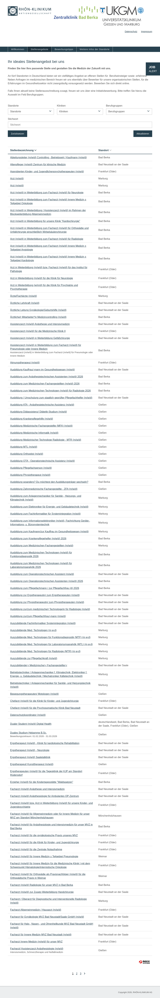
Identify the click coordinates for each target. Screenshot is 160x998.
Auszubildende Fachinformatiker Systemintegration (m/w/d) (43, 623)
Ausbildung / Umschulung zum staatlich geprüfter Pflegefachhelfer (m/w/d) (51, 397)
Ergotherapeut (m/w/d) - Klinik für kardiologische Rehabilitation (44, 743)
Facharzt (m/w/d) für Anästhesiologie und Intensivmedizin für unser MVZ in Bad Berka (51, 826)
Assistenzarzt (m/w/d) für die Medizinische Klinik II (38, 331)
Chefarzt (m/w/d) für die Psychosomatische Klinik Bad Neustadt (45, 708)
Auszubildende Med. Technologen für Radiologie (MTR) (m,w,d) (45, 651)
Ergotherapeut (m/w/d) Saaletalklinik (30, 757)
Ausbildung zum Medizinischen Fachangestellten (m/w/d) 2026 (45, 383)
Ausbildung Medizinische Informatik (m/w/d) (34, 432)
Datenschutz (131, 31)
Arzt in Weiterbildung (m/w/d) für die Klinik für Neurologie (41, 278)
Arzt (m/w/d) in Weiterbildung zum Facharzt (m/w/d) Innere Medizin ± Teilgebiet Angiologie (48, 248)
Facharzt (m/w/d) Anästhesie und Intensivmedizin (37, 789)
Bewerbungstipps (64, 49)
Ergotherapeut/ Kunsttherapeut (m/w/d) (31, 764)
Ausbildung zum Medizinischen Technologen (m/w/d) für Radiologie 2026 (50, 390)
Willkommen (17, 49)
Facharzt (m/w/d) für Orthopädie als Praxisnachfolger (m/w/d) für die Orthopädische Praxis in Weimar (47, 876)
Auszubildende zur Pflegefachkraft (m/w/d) (33, 658)
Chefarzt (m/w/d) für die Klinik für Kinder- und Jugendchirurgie (44, 701)
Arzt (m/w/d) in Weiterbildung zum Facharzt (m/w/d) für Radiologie (46, 239)
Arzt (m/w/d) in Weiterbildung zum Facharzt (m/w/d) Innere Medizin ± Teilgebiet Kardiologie (48, 258)
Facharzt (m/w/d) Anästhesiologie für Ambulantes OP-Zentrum (44, 796)
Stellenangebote (39, 49)
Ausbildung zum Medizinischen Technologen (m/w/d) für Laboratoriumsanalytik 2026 (41, 565)
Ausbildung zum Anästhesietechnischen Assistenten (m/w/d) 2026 (46, 376)
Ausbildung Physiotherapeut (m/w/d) (30, 475)
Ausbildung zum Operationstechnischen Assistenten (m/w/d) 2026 (46, 581)
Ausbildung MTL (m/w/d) (23, 446)
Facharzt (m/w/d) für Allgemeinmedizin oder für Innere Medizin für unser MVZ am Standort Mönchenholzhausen (50, 816)
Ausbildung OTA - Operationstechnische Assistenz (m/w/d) (42, 461)
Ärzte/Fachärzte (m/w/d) (23, 296)
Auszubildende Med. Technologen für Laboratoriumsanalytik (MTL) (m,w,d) (51, 644)
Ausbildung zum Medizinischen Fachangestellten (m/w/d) (41, 545)
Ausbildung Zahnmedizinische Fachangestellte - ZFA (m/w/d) (43, 489)
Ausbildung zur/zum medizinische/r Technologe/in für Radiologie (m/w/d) (50, 609)
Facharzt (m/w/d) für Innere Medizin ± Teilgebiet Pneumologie (44, 856)
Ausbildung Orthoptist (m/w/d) (26, 454)
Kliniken (61, 105)
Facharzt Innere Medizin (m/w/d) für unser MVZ (36, 941)
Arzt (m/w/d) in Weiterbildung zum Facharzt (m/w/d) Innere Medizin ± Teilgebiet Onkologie (48, 201)
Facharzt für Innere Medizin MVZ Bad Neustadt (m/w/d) (40, 934)
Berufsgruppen (114, 105)
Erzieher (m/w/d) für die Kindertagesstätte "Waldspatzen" (41, 782)
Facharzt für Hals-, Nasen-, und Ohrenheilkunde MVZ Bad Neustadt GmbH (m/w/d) (51, 926)
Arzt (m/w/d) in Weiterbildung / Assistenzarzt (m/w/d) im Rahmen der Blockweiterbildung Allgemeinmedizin (48, 212)
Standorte (13, 105)
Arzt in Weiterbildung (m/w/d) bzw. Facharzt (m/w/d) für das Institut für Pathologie (48, 269)
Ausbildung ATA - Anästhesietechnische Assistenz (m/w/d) (42, 404)
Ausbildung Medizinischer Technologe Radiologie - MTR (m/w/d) (45, 439)
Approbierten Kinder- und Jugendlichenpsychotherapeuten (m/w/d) (47, 171)
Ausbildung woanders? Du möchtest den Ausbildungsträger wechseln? (49, 482)
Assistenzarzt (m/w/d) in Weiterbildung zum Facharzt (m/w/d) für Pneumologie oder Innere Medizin (45, 347)
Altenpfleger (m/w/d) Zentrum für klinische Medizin (38, 164)
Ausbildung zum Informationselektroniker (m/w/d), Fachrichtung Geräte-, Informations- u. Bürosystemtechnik (50, 522)
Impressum (146, 31)
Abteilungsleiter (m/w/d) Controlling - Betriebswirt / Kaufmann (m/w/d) (48, 157)
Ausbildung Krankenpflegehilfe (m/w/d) (31, 418)
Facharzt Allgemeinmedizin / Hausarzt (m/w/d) (35, 909)
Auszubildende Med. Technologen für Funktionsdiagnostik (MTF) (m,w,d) (50, 637)
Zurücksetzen (17, 133)
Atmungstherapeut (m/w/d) (25, 362)
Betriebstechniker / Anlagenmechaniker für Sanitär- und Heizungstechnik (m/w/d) (50, 685)
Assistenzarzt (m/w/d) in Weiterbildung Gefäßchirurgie (40, 338)
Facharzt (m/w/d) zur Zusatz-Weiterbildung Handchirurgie (42, 892)
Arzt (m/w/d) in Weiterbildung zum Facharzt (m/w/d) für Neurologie (46, 192)
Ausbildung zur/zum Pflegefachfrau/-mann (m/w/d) (38, 616)
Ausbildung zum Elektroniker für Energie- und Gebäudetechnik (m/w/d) (49, 506)
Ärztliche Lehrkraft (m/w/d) (24, 303)
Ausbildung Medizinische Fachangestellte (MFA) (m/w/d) (41, 425)
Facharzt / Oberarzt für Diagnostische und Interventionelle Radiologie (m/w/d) (48, 901)
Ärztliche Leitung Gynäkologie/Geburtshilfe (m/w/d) (38, 310)
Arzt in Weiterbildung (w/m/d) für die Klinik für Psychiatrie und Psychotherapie (44, 287)
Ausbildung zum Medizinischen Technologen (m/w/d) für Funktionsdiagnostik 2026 (41, 554)
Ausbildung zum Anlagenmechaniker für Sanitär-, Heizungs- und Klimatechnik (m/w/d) (45, 498)
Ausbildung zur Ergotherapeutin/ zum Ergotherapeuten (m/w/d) (45, 595)
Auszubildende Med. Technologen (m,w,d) (33, 630)
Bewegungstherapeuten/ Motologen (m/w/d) (34, 694)
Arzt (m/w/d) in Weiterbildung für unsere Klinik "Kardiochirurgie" (45, 221)
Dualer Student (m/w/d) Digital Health (30, 724)
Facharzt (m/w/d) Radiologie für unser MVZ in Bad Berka (41, 885)
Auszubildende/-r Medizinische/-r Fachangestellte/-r (38, 665)
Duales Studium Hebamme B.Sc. (28, 732)
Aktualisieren (143, 133)
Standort (104, 150)
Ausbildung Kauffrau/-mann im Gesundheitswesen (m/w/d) (42, 369)
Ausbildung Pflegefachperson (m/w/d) (31, 468)
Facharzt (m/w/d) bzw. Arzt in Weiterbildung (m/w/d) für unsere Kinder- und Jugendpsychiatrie (51, 805)
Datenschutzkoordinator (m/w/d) (28, 715)
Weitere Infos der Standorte (95, 49)
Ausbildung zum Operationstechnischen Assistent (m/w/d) (42, 574)
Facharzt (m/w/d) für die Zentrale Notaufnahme (36, 849)
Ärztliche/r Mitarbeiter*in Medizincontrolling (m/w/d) (38, 317)
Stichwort (13, 119)
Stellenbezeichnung (23, 150)
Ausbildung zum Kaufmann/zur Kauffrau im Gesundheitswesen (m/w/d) (49, 531)
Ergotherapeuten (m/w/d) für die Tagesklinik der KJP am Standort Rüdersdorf (46, 773)
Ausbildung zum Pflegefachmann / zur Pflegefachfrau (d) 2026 (44, 588)
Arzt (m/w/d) (17, 178)
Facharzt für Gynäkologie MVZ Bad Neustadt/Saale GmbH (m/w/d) (47, 916)
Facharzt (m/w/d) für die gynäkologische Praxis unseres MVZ (44, 835)
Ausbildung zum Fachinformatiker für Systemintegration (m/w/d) (45, 513)
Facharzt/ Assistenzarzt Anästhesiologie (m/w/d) (36, 948)
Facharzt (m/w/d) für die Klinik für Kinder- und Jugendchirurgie (44, 842)
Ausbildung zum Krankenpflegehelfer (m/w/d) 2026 (38, 538)
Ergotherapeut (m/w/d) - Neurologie (29, 750)
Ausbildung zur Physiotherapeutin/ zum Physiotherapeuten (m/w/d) (47, 602)
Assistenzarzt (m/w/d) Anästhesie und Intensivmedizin (40, 324)
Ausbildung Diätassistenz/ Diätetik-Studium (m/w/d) (38, 411)
